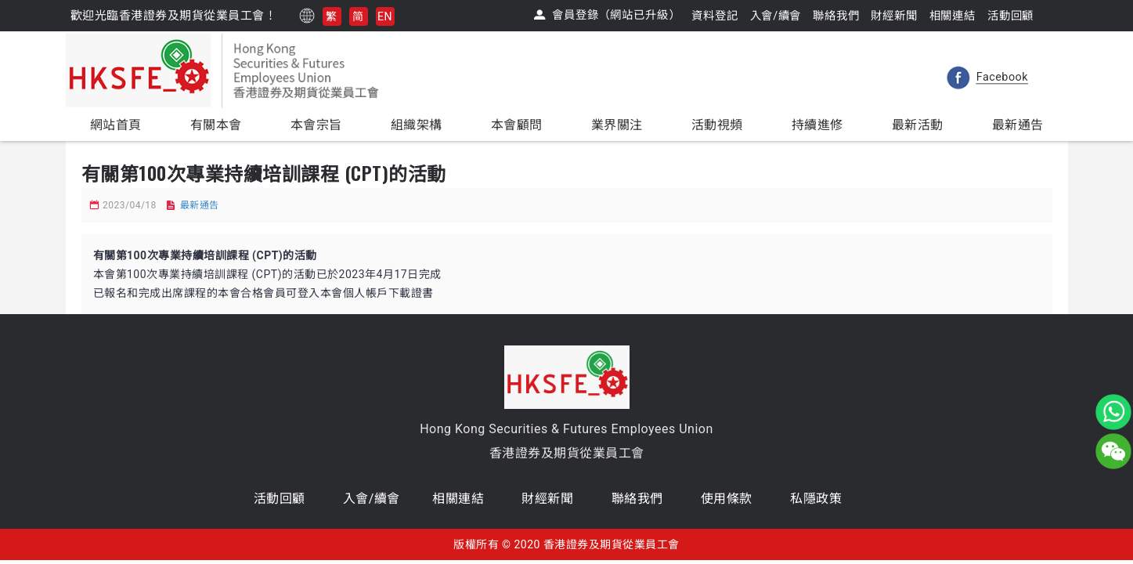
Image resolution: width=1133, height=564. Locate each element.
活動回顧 (279, 498)
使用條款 (726, 498)
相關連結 (458, 498)
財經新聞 (547, 498)
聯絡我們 (637, 498)
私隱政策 (816, 498)
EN (384, 16)
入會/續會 (371, 498)
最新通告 (199, 205)
